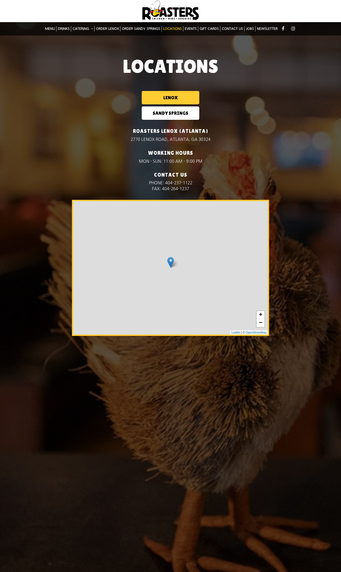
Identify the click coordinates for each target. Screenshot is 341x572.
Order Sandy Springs (141, 30)
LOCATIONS (172, 30)
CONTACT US (232, 30)
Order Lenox (107, 30)
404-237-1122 (178, 167)
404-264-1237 (175, 173)
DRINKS (64, 30)
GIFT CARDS (209, 30)
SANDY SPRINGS (196, 97)
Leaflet (236, 317)
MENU (50, 30)
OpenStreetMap (256, 317)
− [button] (260, 308)
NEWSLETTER (267, 30)
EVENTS (191, 30)
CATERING (82, 31)
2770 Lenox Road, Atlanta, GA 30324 (170, 124)
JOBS (250, 30)
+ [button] (260, 300)
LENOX (143, 97)
